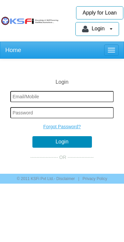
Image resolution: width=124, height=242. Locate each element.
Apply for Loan (100, 12)
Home (13, 50)
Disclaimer (65, 178)
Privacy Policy (95, 178)
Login (97, 29)
